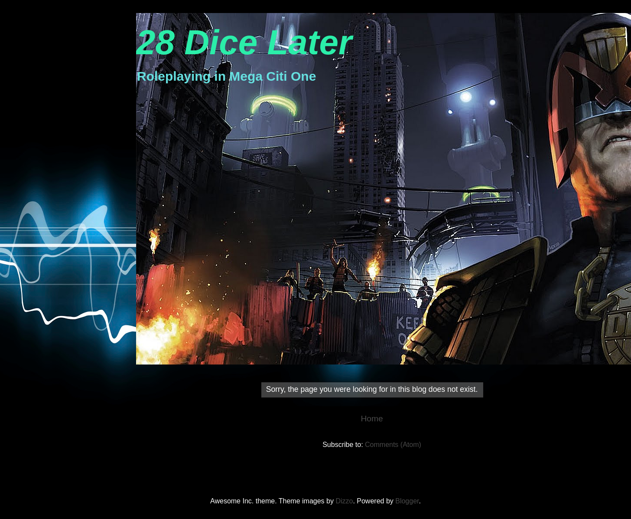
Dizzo (344, 501)
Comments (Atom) (393, 444)
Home (372, 418)
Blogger (407, 501)
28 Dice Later (244, 42)
